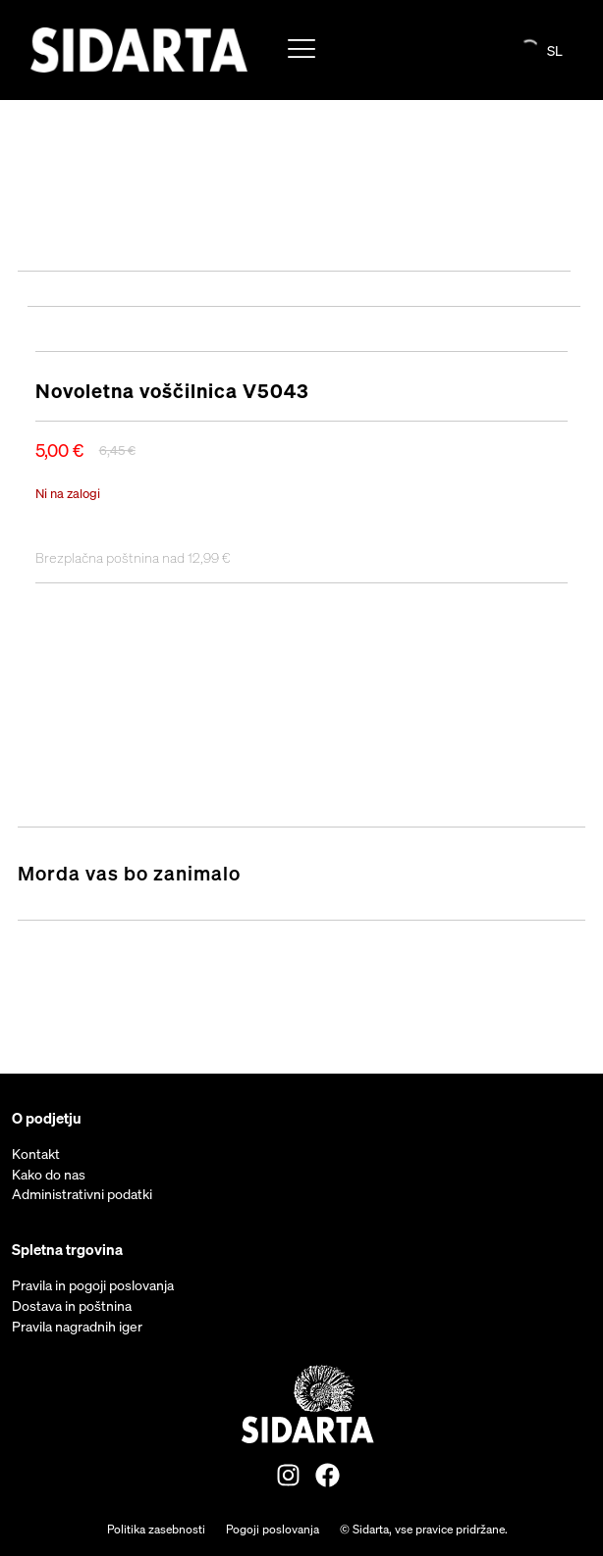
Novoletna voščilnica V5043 (172, 390)
